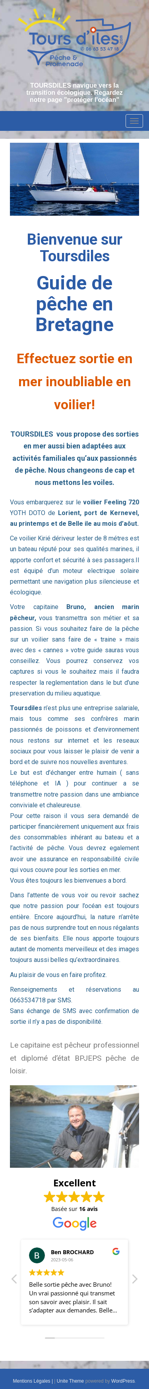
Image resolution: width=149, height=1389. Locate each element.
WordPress (123, 1381)
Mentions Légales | (33, 1381)
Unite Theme (70, 1381)
